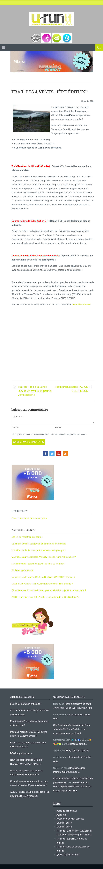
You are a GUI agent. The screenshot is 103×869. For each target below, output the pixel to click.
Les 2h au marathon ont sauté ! (27, 537)
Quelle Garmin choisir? (68, 854)
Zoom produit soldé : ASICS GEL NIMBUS (71, 388)
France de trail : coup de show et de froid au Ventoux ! (38, 564)
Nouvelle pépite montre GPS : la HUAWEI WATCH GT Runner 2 (43, 577)
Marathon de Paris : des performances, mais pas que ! (39, 550)
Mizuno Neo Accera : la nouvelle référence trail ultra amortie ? (42, 584)
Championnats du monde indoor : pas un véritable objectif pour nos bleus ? (49, 590)
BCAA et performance (22, 570)
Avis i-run (61, 815)
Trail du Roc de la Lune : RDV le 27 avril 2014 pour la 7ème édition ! (35, 390)
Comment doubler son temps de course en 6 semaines (39, 544)
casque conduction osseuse (70, 819)
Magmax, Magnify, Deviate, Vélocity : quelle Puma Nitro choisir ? (44, 557)
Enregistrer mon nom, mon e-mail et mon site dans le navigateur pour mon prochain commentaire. (50, 434)
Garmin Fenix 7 (64, 823)
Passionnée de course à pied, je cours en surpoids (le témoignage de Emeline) (72, 786)
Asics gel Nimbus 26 (67, 811)
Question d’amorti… (77, 744)
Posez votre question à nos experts (29, 518)
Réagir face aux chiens (77, 750)
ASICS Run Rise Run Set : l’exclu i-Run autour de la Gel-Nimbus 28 (45, 597)
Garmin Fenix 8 (64, 827)
